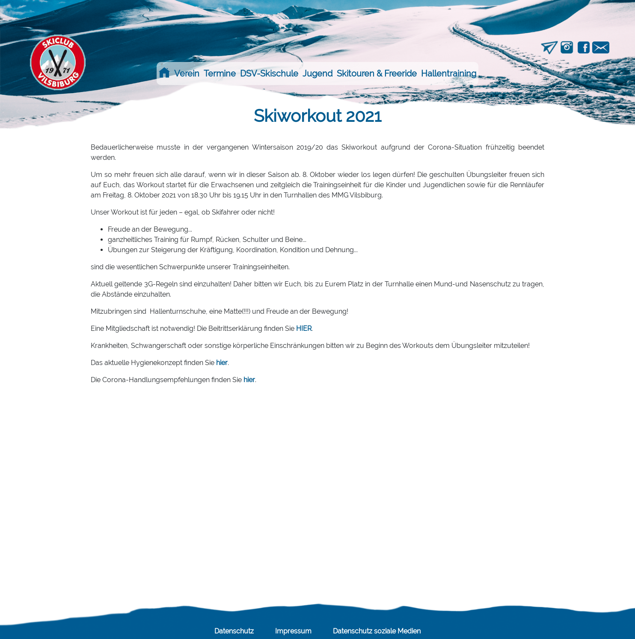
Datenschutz (234, 631)
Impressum (293, 631)
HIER (304, 328)
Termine (220, 73)
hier (222, 363)
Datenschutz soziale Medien (377, 631)
